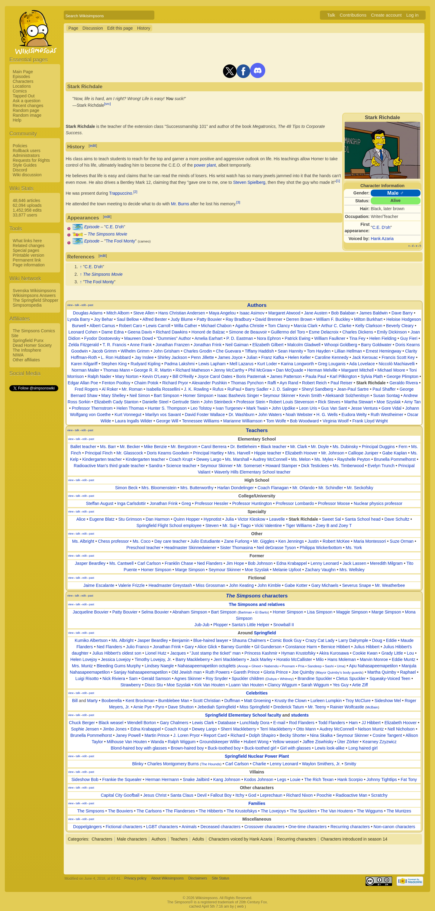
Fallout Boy (221, 795)
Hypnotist (212, 519)
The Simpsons (90, 811)
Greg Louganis (332, 363)
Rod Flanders (301, 722)
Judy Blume (182, 319)
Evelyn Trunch (381, 465)
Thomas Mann (116, 370)
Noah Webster (298, 414)
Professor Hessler (211, 503)
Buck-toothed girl (260, 748)
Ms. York (354, 547)
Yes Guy (340, 684)
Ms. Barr (108, 446)
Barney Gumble (235, 646)
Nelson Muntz (371, 729)
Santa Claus (181, 795)
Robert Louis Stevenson (291, 401)
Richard (237, 735)
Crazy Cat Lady (319, 640)
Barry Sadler (257, 389)
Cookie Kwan (365, 653)
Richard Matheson (193, 370)
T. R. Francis (114, 344)
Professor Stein (250, 401)
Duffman (232, 700)
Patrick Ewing (297, 338)
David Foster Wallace (205, 414)
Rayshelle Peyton (353, 459)
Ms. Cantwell (121, 563)
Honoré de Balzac (208, 332)
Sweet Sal (331, 519)
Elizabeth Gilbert (268, 344)
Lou (410, 653)
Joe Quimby (303, 672)
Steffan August (99, 503)
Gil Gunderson (267, 646)
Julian (251, 357)
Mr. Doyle (320, 446)
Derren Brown (299, 319)
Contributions (353, 15)
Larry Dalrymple (353, 640)
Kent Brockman (140, 700)
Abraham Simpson (189, 612)
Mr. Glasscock (130, 453)
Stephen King (114, 363)
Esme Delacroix (324, 332)
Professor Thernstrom (92, 408)
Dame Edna (113, 332)
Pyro (160, 706)
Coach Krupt (180, 459)
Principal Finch (99, 453)
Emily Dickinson (392, 332)
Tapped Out (23, 95)
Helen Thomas (130, 408)
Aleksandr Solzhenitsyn (347, 395)
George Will (167, 420)
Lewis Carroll (158, 325)
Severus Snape (356, 585)
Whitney (286, 679)
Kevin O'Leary (155, 376)
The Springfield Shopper (35, 300)
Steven (212, 525)
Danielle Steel (155, 401)
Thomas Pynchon (247, 382)
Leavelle (277, 519)
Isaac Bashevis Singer (238, 395)
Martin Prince (156, 735)
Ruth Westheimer (387, 414)
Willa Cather (185, 325)
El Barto (261, 612)
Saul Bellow (128, 319)
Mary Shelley (113, 395)
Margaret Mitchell (357, 370)
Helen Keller (299, 357)
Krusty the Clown (291, 700)
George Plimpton (402, 376)
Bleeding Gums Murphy (119, 665)
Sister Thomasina (236, 547)
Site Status (220, 879)
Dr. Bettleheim (243, 446)
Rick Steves (329, 401)
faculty (274, 715)
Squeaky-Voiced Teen (389, 678)
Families (256, 803)
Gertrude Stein (186, 401)
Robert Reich (314, 382)
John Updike (283, 408)
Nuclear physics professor (378, 503)
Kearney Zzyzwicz (379, 741)
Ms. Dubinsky (345, 446)
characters (257, 596)
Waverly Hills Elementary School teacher (252, 472)
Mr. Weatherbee (390, 585)
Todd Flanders (331, 722)
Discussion (92, 28)
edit (93, 145)
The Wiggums (370, 811)
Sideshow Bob (84, 779)
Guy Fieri (408, 338)
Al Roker (110, 389)
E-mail (279, 722)
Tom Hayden (319, 351)
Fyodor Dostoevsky (102, 338)
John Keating (241, 585)
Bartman (245, 612)
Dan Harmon (157, 519)
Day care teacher (170, 541)
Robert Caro (130, 325)
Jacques (178, 653)
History (143, 28)
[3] (238, 202)
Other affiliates (26, 359)
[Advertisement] (33, 483)
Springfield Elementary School (235, 715)
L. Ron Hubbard (116, 357)
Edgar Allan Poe (83, 382)
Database (227, 722)
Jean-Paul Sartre (353, 389)
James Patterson (286, 376)
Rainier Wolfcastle (347, 706)
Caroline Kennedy (331, 357)
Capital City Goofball (120, 795)
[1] (338, 181)
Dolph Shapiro (262, 735)
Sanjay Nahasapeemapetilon (141, 672)
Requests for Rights (31, 160)
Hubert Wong (256, 741)
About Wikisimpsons (167, 879)
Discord (20, 170)
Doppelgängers (87, 826)
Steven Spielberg (249, 182)
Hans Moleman (341, 659)
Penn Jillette (202, 357)
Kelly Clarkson (368, 325)
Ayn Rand (289, 382)
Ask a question (26, 100)
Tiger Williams (299, 525)
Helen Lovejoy (83, 659)
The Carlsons (149, 811)
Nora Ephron (269, 338)
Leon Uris (308, 408)
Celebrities (257, 693)
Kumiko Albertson (91, 640)
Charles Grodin (198, 351)
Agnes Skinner (188, 678)
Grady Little (392, 653)
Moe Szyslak (389, 401)
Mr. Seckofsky (360, 487)
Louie (295, 779)
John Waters (270, 414)
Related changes (28, 245)
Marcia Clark (305, 325)
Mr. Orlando (303, 487)
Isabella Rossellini (163, 389)
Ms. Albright (83, 541)
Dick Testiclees (315, 465)
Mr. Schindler (330, 487)
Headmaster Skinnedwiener (190, 547)
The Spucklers (303, 811)
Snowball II (283, 624)
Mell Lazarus (241, 363)
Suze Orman (402, 541)
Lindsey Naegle (159, 665)
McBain (372, 707)
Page (73, 28)
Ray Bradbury (239, 319)
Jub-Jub (201, 624)
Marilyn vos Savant (163, 414)
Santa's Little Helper (250, 624)
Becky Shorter (292, 735)
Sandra (155, 465)
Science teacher (181, 465)
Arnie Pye (142, 706)
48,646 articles (26, 200)
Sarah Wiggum (315, 684)
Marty (92, 700)
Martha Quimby (381, 672)
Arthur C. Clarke (336, 325)
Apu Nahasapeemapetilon (373, 665)
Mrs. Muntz (82, 665)
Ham (353, 722)
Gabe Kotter (296, 585)
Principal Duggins (378, 446)
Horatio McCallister (294, 659)
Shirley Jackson (172, 357)
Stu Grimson (130, 519)
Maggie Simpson (352, 612)
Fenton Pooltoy (116, 382)
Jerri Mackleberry (230, 659)
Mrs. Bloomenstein (158, 487)
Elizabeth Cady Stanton (116, 401)
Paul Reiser (341, 382)
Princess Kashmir (260, 653)
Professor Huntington (252, 503)
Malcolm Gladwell (304, 344)
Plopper (220, 624)
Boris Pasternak (251, 376)
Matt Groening (257, 700)
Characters (23, 81)
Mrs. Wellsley (352, 569)
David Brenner (268, 319)
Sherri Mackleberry (238, 729)
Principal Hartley (208, 453)
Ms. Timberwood (348, 465)
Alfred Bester (155, 319)
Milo (320, 659)
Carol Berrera (214, 446)
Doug (377, 640)
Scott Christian (207, 700)
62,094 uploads (27, 205)
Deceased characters (220, 826)
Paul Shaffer (384, 389)
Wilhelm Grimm (135, 351)
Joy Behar (103, 319)
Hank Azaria (382, 238)
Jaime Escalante (98, 585)
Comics (20, 91)
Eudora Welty (354, 414)
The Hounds (211, 764)
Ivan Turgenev (229, 408)
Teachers (257, 430)
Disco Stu (154, 684)
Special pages (26, 250)
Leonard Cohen (83, 332)
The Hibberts (211, 811)
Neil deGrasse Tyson (276, 547)
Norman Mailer (85, 370)
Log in (412, 15)
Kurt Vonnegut (127, 414)
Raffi (271, 382)
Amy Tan (412, 401)
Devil (202, 795)
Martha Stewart (358, 401)
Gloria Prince (275, 672)
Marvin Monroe (374, 659)
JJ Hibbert (371, 722)
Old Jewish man (187, 672)
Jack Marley (261, 659)
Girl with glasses (295, 748)
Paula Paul (315, 376)
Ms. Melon (301, 459)
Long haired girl (363, 748)
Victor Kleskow (252, 519)
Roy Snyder (217, 678)
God (252, 795)
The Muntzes (399, 811)
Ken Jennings (291, 541)
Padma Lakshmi (179, 363)
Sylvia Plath (372, 376)
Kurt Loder (267, 363)
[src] (107, 104)
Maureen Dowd (138, 338)
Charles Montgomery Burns (173, 763)
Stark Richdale (370, 382)
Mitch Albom (117, 313)
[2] (135, 192)
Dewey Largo (208, 459)
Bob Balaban (343, 313)
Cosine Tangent (387, 735)
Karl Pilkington (343, 376)
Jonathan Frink (208, 344)
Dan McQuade (289, 370)
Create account (386, 15)
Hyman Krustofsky (298, 653)
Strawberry (131, 684)
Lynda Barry (78, 319)
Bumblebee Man (173, 700)
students (299, 715)
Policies (20, 145)
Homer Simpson (198, 395)
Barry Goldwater (376, 344)
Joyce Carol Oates (215, 376)
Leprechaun (271, 795)
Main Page (23, 71)
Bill (75, 700)
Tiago (245, 525)
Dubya (271, 679)
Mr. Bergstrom (184, 446)
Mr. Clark (298, 446)
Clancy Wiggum (282, 684)
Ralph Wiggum (182, 741)
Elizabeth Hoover (301, 453)
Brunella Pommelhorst (395, 459)
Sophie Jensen (85, 729)
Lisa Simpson (319, 612)
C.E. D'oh (381, 227)
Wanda (157, 741)
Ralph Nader (99, 376)
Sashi (329, 666)
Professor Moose (334, 503)
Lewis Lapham (212, 363)
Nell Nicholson (401, 729)
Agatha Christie (249, 325)
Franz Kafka (272, 357)
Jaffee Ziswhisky (317, 741)
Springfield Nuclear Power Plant (257, 756)
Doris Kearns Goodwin (168, 453)
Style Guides (25, 165)
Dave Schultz (396, 519)
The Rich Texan (319, 779)
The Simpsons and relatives (257, 604)
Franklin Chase (179, 563)
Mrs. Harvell (239, 453)
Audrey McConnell (270, 459)
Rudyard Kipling (145, 363)
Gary (189, 646)
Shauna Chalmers (249, 640)
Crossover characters (264, 826)
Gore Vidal (391, 408)
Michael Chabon (216, 325)
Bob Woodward (304, 420)
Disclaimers (197, 879)
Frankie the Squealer (122, 779)
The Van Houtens (337, 811)
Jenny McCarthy (229, 370)
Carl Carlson (149, 563)
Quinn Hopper (186, 519)
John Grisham (166, 351)
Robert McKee (336, 541)
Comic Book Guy (285, 640)
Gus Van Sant (334, 408)
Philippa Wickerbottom (321, 547)
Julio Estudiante (205, 541)
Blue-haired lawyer (210, 640)
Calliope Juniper (363, 453)
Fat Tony (409, 779)
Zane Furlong (236, 541)
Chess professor (113, 541)
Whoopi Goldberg (340, 344)
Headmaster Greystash (170, 585)
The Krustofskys (242, 811)
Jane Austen (315, 313)
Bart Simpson (166, 395)
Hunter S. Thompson (167, 408)
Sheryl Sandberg (317, 389)
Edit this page (120, 28)
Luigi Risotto (87, 678)
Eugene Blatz (101, 519)
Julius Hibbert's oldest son (116, 653)
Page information (29, 264)
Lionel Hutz (155, 653)
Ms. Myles (324, 459)
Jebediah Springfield (217, 706)
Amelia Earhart (209, 338)
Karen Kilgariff (84, 363)
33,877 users (25, 215)
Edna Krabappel (291, 563)
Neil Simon (140, 395)
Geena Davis (139, 332)
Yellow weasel (285, 741)
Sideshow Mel (388, 700)
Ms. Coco (141, 541)
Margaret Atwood (284, 313)
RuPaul (234, 389)
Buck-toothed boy (224, 748)
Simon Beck (126, 487)
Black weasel (111, 722)
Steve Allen (143, 313)
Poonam (288, 666)
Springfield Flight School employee (169, 525)
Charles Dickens (357, 332)
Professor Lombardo (295, 503)
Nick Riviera (113, 678)
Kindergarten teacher (102, 459)
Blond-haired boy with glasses (139, 748)
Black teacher (273, 446)
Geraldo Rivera (403, 382)
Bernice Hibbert (335, 646)
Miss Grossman (210, 585)
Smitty (350, 763)
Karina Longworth (297, 363)
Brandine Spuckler (315, 678)
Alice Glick (207, 646)
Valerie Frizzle (131, 585)
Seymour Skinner (279, 395)
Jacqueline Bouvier (90, 612)
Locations (22, 86)
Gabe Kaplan (394, 453)
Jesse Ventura (364, 408)
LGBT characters (162, 826)
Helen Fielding (383, 338)
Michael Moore (391, 370)
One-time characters (307, 826)
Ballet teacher (83, 446)
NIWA (18, 355)
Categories (78, 839)
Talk (331, 15)
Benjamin (180, 640)
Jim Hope (235, 563)
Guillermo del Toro (288, 332)
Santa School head (362, 519)
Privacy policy (135, 879)
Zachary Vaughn (320, 569)
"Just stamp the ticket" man (215, 653)
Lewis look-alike (330, 748)
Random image (27, 115)
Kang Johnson (226, 779)
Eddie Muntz (403, 659)
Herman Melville (322, 370)
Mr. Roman (132, 389)
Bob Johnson (260, 563)
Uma (340, 666)
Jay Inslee (144, 357)
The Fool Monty (120, 241)
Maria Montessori (369, 541)
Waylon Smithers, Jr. (321, 763)
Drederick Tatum (288, 706)
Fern (403, 446)
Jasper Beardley (90, 563)
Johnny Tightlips (381, 779)
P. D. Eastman (239, 338)
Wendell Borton (141, 722)
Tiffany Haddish (259, 351)
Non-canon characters (394, 826)
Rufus (218, 389)
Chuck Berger (82, 722)
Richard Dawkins (172, 332)
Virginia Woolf (336, 420)
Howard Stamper (281, 465)
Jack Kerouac (365, 357)
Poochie (324, 795)
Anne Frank (141, 344)
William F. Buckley (333, 319)
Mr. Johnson (332, 453)
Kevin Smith (310, 395)
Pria (301, 666)
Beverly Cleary (400, 325)
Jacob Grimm (104, 351)
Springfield (265, 632)
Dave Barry (402, 313)
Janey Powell (128, 735)
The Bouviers (120, 811)
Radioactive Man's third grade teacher (109, 465)
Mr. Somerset (249, 465)
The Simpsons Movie (107, 234)
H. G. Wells (327, 414)
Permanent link (27, 260)
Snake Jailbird (196, 779)
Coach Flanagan (273, 487)
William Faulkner (329, 338)
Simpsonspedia (27, 305)
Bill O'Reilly (183, 376)
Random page (26, 110)
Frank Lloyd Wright (370, 420)
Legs (281, 779)
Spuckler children (248, 678)
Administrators (26, 155)
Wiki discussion (27, 174)
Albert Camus (102, 325)
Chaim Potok (146, 382)
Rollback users (26, 150)
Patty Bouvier (209, 319)
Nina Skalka (321, 735)
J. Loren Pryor (186, 735)
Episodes (21, 76)
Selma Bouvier (155, 612)
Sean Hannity (290, 351)
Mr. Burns (180, 203)
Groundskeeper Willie (219, 741)
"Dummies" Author (174, 338)
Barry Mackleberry (193, 659)
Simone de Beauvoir (248, 332)
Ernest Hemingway (383, 351)
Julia (229, 519)
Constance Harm (301, 646)
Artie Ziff (360, 684)
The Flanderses (180, 811)
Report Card (215, 735)
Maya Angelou (222, 313)
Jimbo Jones (115, 729)
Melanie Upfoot (287, 569)
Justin (313, 541)
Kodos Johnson (258, 779)
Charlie (259, 763)
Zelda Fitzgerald (84, 344)
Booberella (112, 700)
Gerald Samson (156, 678)
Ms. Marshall (237, 459)
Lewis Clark (203, 722)
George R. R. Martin (153, 370)
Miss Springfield (254, 706)
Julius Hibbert (366, 646)
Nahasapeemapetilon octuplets (207, 665)
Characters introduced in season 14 (354, 839)
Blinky (137, 763)
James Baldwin (373, 313)
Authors (256, 305)
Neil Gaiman (237, 344)
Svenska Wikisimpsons (34, 290)
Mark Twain (257, 408)
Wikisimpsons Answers (34, 295)
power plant (205, 165)
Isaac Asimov (252, 313)
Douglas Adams (87, 313)
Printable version (28, 255)
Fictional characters (124, 826)
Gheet (256, 666)
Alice (80, 519)
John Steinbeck (218, 401)
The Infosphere (27, 350)
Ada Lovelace (362, 363)
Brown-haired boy (187, 748)
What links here (27, 240)
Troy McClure (358, 700)
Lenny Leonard (325, 563)
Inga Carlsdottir (131, 503)
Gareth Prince (246, 672)
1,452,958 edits (27, 210)
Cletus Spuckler (351, 678)
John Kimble (269, 585)
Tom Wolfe (276, 420)
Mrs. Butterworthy (197, 487)
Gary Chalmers (174, 722)
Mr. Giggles (264, 541)
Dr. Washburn (241, 414)
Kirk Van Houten (210, 684)
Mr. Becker (130, 446)
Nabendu (271, 666)
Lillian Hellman (348, 351)
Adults (198, 839)
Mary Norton (126, 376)
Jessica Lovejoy (116, 659)
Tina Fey (357, 338)
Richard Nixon (299, 795)
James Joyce (230, 357)
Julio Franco (137, 646)
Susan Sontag (386, 395)
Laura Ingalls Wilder (133, 420)
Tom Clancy (279, 325)
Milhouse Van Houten (127, 741)
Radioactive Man (351, 795)
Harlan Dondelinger (235, 487)
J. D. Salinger (285, 389)
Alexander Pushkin (209, 382)
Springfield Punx (28, 340)
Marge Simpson (190, 569)
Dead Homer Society (32, 345)
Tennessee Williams (200, 420)
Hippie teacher (267, 453)
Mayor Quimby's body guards (339, 672)
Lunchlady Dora (254, 722)
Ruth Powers (217, 672)
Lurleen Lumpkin (326, 700)
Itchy (239, 795)
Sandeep (315, 666)
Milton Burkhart (368, 319)
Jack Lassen (354, 563)
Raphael (408, 672)
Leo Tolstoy (201, 408)
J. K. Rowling (196, 389)
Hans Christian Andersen (181, 313)
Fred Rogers (86, 389)
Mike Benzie (155, 446)
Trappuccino (120, 192)
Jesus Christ (154, 795)
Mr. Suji (229, 525)
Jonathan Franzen (173, 344)
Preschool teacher (143, 547)
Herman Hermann (162, 779)
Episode (92, 226)
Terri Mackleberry (276, 729)
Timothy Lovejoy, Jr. (153, 659)
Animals (189, 826)
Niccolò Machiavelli (397, 363)
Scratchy (379, 795)
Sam (133, 678)
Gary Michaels (324, 585)
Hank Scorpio (350, 779)
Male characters (132, 839)
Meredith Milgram (386, 563)
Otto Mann (306, 729)
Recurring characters (350, 826)
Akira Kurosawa (334, 653)
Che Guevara (228, 351)
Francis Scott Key (398, 357)
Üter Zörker (348, 741)
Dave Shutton (181, 706)
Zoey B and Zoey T (334, 525)
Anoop (243, 666)
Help (17, 120)
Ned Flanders (209, 563)
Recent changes (28, 105)
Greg (186, 503)
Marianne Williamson (243, 420)
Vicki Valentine (268, 525)
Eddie (391, 640)
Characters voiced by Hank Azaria (240, 839)
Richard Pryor (175, 382)
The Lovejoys (273, 811)
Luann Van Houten (246, 684)
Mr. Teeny (317, 706)
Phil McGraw (260, 370)
